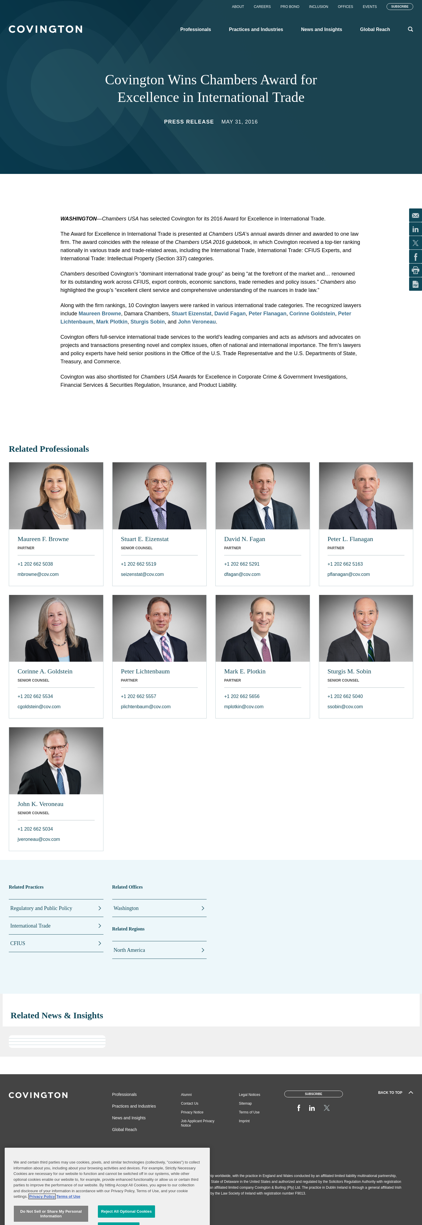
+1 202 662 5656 (242, 696)
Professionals (124, 1094)
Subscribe (400, 6)
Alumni (186, 1095)
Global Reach (124, 1129)
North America (129, 950)
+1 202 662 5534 (35, 696)
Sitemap (245, 1103)
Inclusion (318, 7)
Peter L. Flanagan (350, 539)
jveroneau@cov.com (39, 839)
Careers (262, 7)
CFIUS (17, 943)
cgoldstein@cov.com (39, 706)
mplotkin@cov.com (243, 706)
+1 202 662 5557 (138, 696)
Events (370, 7)
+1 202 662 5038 (35, 564)
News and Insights (129, 1117)
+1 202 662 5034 (35, 829)
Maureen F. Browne (43, 539)
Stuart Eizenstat (191, 313)
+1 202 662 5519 (138, 564)
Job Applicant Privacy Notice (198, 1123)
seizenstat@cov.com (142, 574)
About (238, 7)
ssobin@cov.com (345, 706)
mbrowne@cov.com (38, 574)
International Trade (30, 926)
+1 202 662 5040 (345, 696)
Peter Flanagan (267, 313)
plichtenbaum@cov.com (146, 706)
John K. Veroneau (41, 803)
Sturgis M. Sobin (349, 671)
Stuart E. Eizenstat (145, 539)
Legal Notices (249, 1095)
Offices (345, 7)
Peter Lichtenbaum (145, 671)
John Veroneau (197, 322)
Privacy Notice (192, 1112)
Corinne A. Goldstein (45, 671)
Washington (126, 908)
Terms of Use (249, 1112)
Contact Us (189, 1103)
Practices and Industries (134, 1106)
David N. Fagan (244, 539)
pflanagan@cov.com (349, 574)
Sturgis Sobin (147, 322)
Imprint (244, 1121)
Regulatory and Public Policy (41, 908)
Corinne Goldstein (312, 313)
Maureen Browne (100, 313)
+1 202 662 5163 (345, 564)
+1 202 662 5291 (242, 564)
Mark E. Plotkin (245, 671)
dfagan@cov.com (242, 574)
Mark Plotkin (111, 322)
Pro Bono (290, 7)
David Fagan (230, 313)
